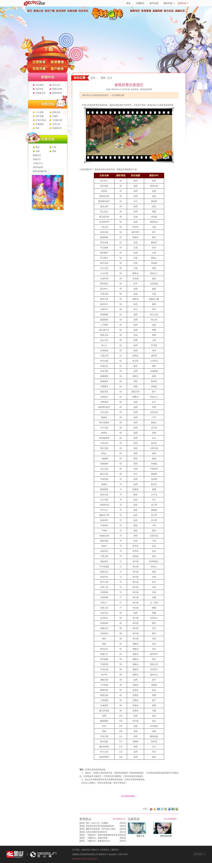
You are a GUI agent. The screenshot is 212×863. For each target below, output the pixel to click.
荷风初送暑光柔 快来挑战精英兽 (100, 826)
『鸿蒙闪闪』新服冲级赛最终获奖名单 (103, 835)
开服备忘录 (41, 93)
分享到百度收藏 (169, 809)
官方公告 (56, 85)
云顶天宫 (56, 124)
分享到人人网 (158, 809)
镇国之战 (56, 112)
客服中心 (95, 850)
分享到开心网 (155, 809)
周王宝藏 (40, 116)
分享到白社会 (162, 809)
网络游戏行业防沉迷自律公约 (85, 859)
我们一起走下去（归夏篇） (98, 823)
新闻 (103, 78)
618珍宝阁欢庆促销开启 (96, 832)
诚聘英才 (115, 850)
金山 (15, 854)
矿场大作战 (41, 120)
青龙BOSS (57, 128)
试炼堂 (55, 116)
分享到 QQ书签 (165, 809)
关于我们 (76, 850)
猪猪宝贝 (37, 155)
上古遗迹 (40, 112)
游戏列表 (183, 3)
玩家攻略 (72, 11)
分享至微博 (151, 809)
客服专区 (135, 11)
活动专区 (83, 11)
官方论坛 (169, 11)
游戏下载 (49, 11)
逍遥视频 (157, 11)
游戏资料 (61, 11)
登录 (128, 3)
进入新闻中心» (119, 819)
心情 (54, 147)
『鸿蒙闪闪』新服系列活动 (98, 841)
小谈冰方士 (38, 163)
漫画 (54, 151)
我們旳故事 (38, 167)
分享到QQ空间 (176, 809)
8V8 (37, 128)
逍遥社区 (180, 11)
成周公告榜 (57, 89)
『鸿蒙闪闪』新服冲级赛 (97, 838)
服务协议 (86, 850)
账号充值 (154, 3)
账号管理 (146, 11)
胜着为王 (37, 159)
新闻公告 (38, 11)
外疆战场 (40, 124)
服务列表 (169, 3)
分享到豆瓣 (173, 809)
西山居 (42, 854)
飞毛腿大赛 (57, 120)
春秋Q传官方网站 (108, 20)
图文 (38, 147)
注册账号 (140, 3)
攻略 (38, 151)
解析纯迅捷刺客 (40, 171)
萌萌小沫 (140, 836)
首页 (29, 11)
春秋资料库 (57, 93)
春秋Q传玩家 (166, 836)
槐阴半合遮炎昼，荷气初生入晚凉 (101, 829)
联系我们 (105, 850)
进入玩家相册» (170, 819)
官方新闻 (40, 85)
